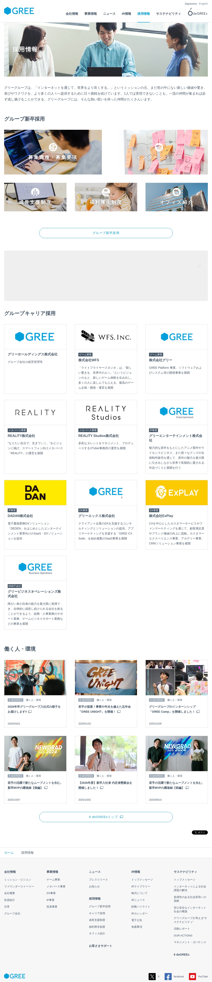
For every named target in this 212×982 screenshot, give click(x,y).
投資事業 (52, 884)
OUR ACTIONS (183, 913)
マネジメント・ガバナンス (190, 920)
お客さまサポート (100, 923)
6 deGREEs (181, 932)
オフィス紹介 (97, 911)
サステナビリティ (185, 849)
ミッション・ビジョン (17, 857)
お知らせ (94, 864)
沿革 (7, 884)
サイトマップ (12, 971)
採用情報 (95, 876)
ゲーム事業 (53, 857)
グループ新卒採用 (106, 210)
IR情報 (135, 849)
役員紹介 (9, 877)
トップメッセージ (142, 857)
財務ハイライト (140, 884)
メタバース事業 (56, 864)
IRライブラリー (140, 864)
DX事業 (51, 871)
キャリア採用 (97, 891)
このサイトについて (98, 971)
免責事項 (136, 904)
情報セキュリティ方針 (68, 971)
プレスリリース (98, 857)
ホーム (9, 830)
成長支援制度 (97, 897)
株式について (139, 871)
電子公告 (136, 898)
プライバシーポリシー (37, 971)
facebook (174, 954)
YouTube (198, 954)
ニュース (95, 849)
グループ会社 (12, 891)
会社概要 (9, 871)
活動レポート (182, 906)
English (203, 3)
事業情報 (52, 849)
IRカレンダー (139, 891)
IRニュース (138, 877)
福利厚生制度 (97, 904)
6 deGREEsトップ (103, 794)
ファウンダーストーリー (19, 864)
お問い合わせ (123, 971)
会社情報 (10, 849)
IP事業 (50, 877)
